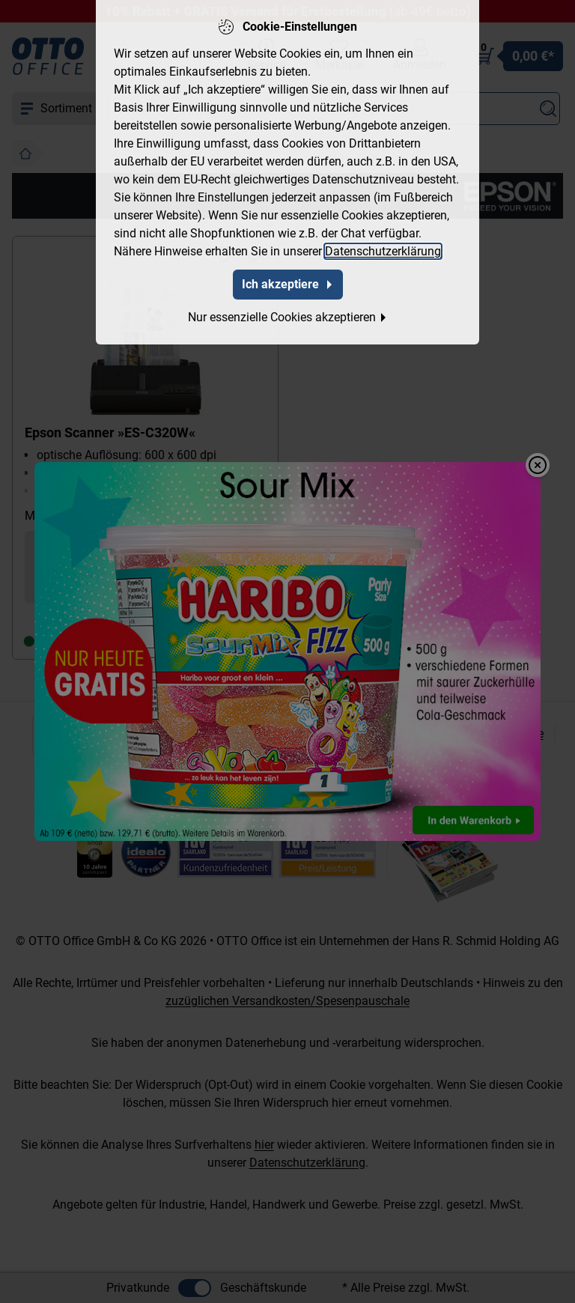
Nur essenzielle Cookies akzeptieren (288, 317)
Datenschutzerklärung (383, 251)
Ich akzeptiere (288, 284)
